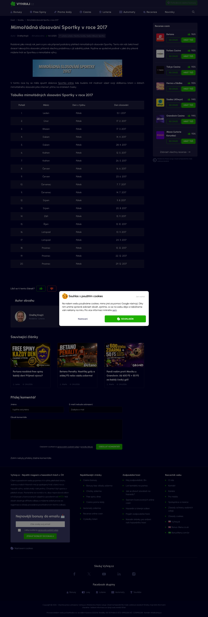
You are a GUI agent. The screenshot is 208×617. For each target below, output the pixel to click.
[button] (140, 296)
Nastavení (83, 319)
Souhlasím (127, 319)
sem (114, 310)
